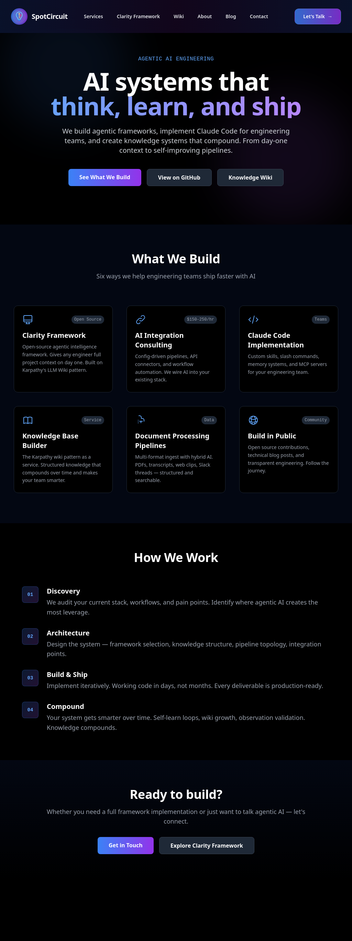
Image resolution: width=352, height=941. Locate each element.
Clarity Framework (138, 16)
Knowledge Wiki (251, 177)
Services (93, 16)
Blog (231, 16)
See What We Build (104, 177)
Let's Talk (317, 16)
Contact (259, 16)
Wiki (179, 16)
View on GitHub (179, 177)
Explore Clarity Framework (206, 845)
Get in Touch (126, 845)
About (205, 16)
